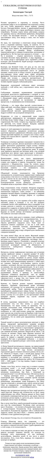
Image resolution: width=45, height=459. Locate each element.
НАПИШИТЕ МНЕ (22, 455)
